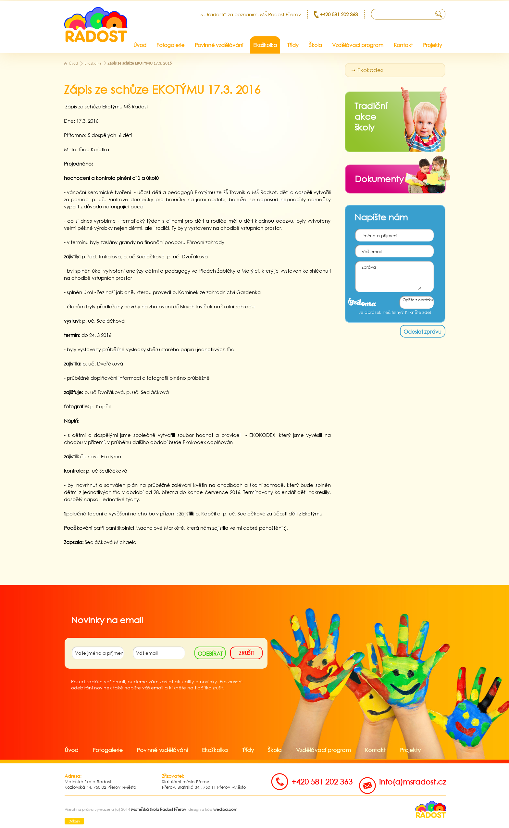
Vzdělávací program (323, 750)
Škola (275, 750)
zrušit (246, 652)
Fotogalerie (108, 750)
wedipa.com (225, 809)
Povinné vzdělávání (162, 750)
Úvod (73, 63)
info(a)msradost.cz (412, 781)
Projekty (410, 750)
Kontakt (375, 750)
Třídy (248, 750)
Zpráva (388, 275)
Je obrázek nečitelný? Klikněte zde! (395, 312)
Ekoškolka (92, 63)
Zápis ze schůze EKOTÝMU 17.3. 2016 (140, 63)
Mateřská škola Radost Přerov (158, 809)
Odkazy (74, 821)
